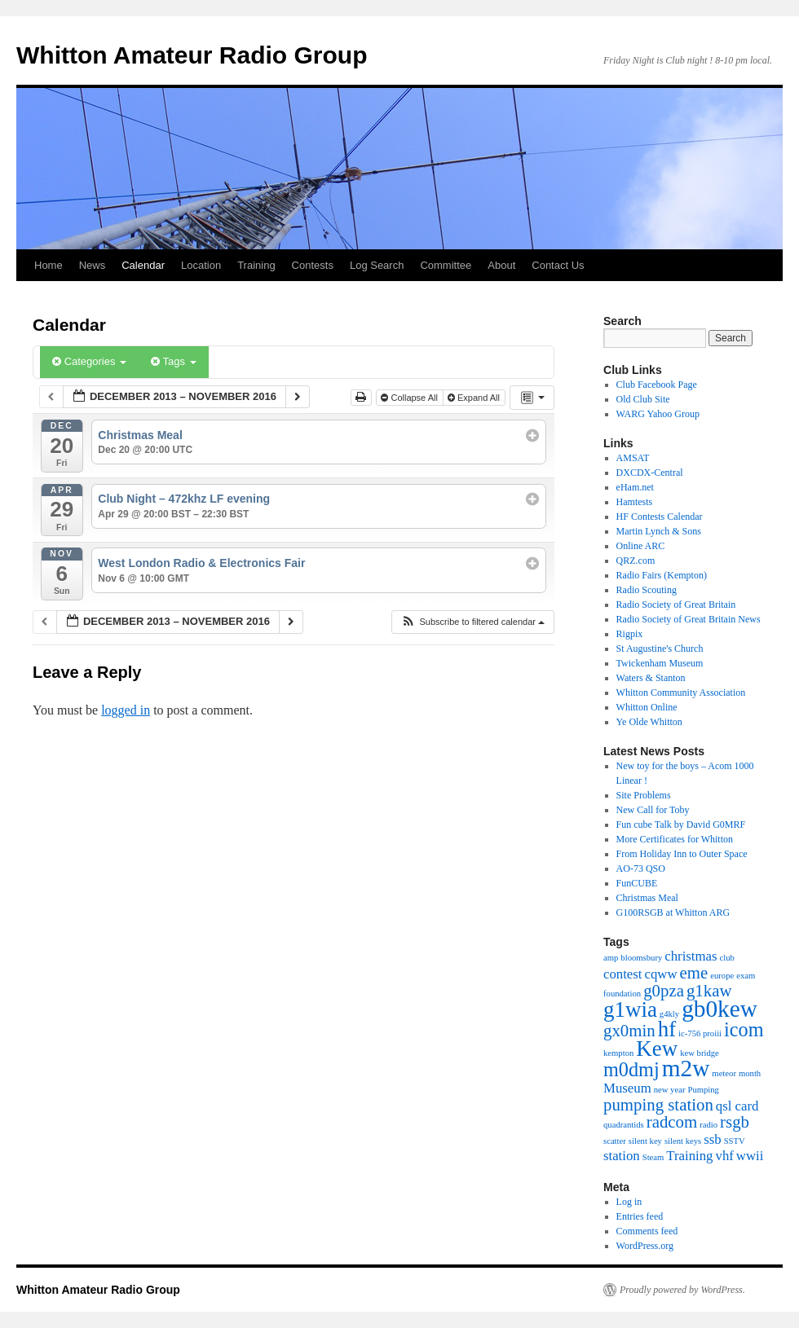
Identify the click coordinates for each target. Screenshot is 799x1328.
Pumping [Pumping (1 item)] (703, 1089)
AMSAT (633, 458)
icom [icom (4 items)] (743, 1029)
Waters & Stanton (651, 678)
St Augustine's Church (660, 648)
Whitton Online (647, 707)
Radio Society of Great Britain (676, 604)
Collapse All (410, 397)
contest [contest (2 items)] (622, 974)
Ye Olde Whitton (649, 722)
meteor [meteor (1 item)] (724, 1073)
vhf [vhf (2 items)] (725, 1155)
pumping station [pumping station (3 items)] (658, 1105)
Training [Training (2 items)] (689, 1155)
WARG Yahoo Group (658, 414)
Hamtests (634, 502)
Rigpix (629, 634)
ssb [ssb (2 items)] (712, 1139)
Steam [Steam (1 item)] (653, 1157)
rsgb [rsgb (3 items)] (734, 1122)
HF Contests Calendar (659, 516)
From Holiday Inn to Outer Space (682, 854)
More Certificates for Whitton (674, 839)
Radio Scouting (646, 590)
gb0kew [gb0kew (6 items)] (719, 1009)
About (501, 265)
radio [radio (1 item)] (708, 1124)
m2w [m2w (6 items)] (686, 1068)
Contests (312, 265)
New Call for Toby (653, 810)
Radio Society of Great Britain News (688, 619)
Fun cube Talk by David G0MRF (681, 824)
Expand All (475, 397)
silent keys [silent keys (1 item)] (682, 1141)
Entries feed (640, 1216)
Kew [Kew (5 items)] (657, 1048)
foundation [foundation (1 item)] (622, 993)
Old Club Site (643, 399)
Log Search (377, 265)
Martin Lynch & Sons (658, 531)
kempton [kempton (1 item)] (618, 1053)
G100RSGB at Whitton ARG (673, 912)
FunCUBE (637, 883)
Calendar (143, 265)
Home (48, 265)
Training (256, 265)
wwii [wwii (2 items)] (750, 1155)
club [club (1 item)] (727, 957)
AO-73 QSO (640, 868)
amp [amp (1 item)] (610, 957)
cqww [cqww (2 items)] (661, 974)
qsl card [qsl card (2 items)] (737, 1106)
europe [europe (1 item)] (722, 975)
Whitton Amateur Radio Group (192, 55)
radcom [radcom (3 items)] (672, 1122)
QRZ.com (636, 560)
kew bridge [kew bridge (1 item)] (699, 1053)
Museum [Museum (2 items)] (627, 1088)
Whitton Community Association (681, 692)
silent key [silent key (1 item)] (645, 1141)
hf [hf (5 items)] (667, 1029)
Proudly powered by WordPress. (682, 1289)
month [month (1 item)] (750, 1073)
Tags (173, 361)
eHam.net (635, 487)
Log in (629, 1201)
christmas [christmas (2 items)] (690, 956)
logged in (125, 710)
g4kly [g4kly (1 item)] (669, 1013)
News (92, 265)
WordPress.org (644, 1245)
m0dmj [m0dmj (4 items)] (631, 1069)
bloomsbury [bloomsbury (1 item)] (641, 957)
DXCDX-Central (649, 472)
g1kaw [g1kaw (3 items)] (709, 990)
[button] (472, 622)
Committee (445, 265)
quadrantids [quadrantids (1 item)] (623, 1124)
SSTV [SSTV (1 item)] (734, 1141)
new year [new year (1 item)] (670, 1089)
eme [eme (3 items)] (694, 973)
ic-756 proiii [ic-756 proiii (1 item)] (700, 1033)
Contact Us (558, 265)
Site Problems (643, 795)
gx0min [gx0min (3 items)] (629, 1030)
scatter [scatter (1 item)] (614, 1141)
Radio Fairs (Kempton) (661, 575)
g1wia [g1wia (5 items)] (630, 1009)
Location (201, 265)
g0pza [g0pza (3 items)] (663, 990)
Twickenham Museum (660, 663)
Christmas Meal (647, 898)
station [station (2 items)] (621, 1155)
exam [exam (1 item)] (745, 975)
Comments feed (647, 1231)
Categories (89, 361)
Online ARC (640, 546)
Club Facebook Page (656, 384)
